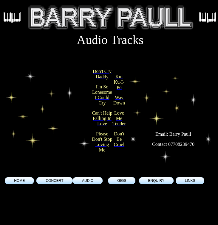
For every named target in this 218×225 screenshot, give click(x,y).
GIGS (121, 181)
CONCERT (54, 181)
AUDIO (87, 181)
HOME (19, 181)
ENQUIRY (156, 181)
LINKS (190, 181)
